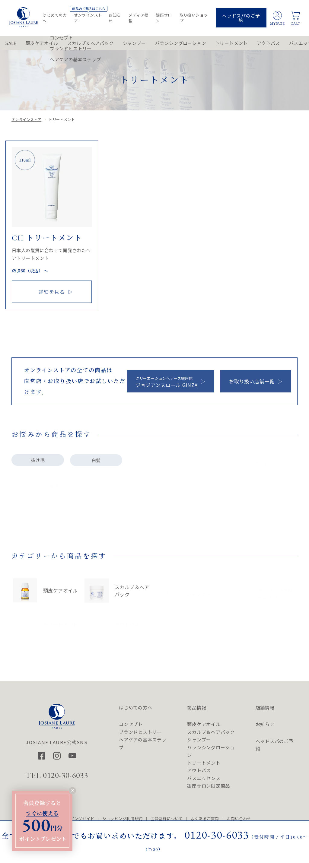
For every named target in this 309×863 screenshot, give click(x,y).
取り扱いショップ (194, 18)
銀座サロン (164, 18)
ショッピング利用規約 (122, 818)
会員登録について (167, 818)
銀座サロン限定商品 (208, 785)
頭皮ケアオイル (42, 43)
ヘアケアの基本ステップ (143, 743)
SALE (11, 43)
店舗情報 (265, 707)
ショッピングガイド (76, 818)
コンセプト (131, 724)
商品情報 (196, 707)
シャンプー (134, 43)
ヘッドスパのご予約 (241, 17)
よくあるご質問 (205, 818)
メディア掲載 (138, 18)
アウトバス (268, 43)
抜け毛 (38, 464)
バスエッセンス (203, 778)
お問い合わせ (239, 818)
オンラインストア (88, 18)
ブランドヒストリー (140, 732)
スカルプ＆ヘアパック (90, 43)
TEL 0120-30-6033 (56, 775)
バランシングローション (180, 43)
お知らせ (115, 18)
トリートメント (231, 43)
